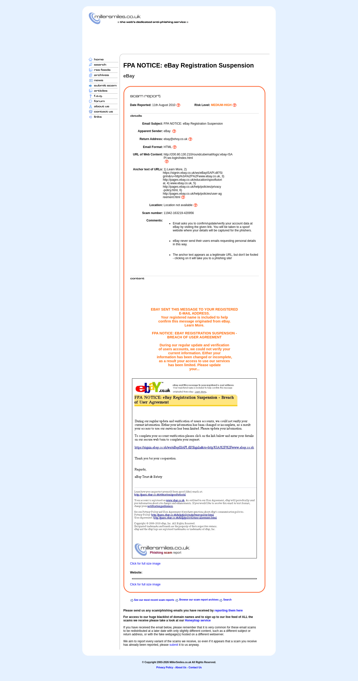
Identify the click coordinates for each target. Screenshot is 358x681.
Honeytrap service (198, 620)
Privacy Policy (164, 667)
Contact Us (195, 667)
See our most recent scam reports (154, 600)
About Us (180, 667)
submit (173, 644)
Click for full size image (145, 563)
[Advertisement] (179, 39)
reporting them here (229, 610)
